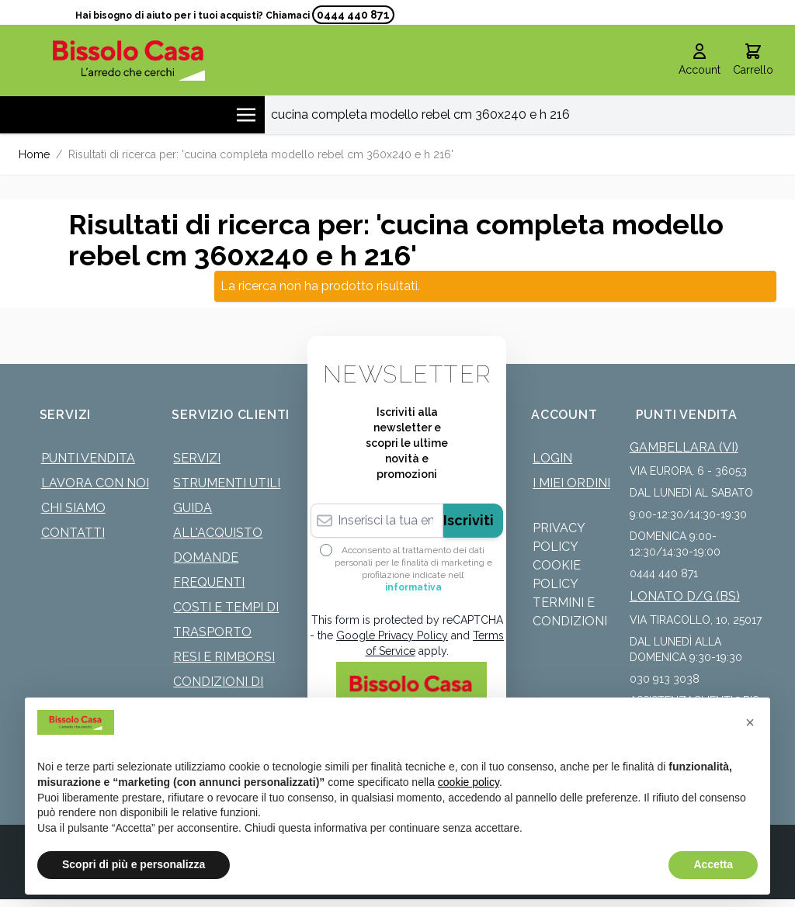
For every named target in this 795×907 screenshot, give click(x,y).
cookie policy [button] (468, 782)
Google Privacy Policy (392, 635)
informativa (413, 587)
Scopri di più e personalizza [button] (133, 864)
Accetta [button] (713, 864)
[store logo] (129, 60)
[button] (750, 722)
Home (34, 154)
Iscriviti (468, 520)
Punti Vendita (88, 458)
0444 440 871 (353, 15)
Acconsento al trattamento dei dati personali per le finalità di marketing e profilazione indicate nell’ (413, 569)
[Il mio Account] (699, 60)
